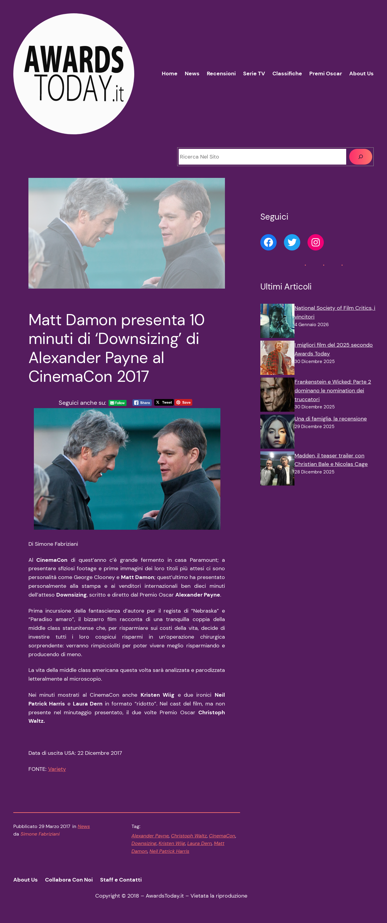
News (84, 826)
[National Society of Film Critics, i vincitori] (277, 322)
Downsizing (144, 843)
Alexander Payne (150, 836)
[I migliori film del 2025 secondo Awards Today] (277, 359)
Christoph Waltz (189, 836)
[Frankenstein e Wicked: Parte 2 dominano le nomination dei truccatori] (277, 396)
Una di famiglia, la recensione (330, 418)
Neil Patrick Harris (169, 851)
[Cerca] (360, 157)
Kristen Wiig (172, 843)
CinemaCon (222, 836)
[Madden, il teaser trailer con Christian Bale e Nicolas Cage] (277, 469)
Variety (57, 769)
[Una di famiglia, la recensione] (277, 432)
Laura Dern (199, 843)
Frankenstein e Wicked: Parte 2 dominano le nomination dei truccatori (332, 390)
